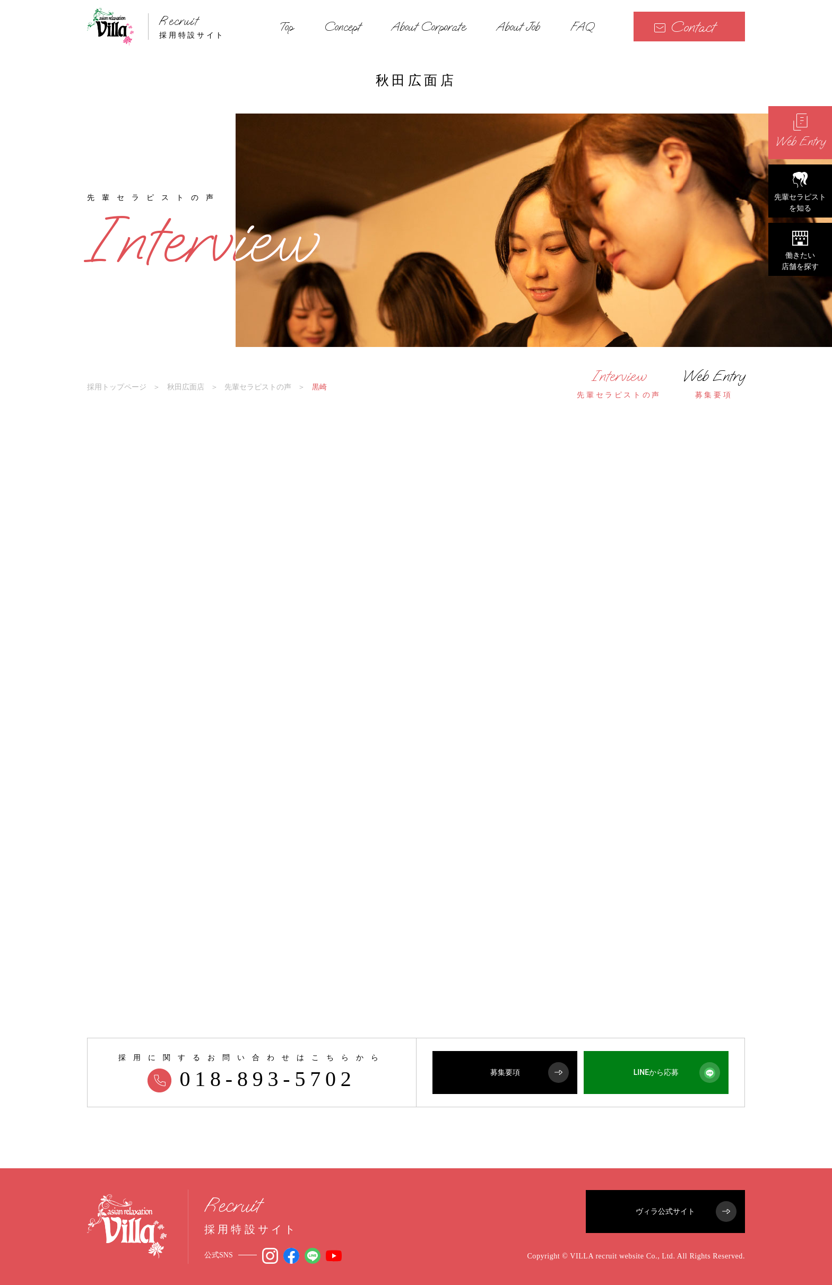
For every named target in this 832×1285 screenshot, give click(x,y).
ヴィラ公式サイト (686, 1211)
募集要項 (529, 1072)
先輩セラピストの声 (257, 387)
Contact (684, 27)
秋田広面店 (185, 387)
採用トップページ (116, 387)
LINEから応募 (677, 1072)
